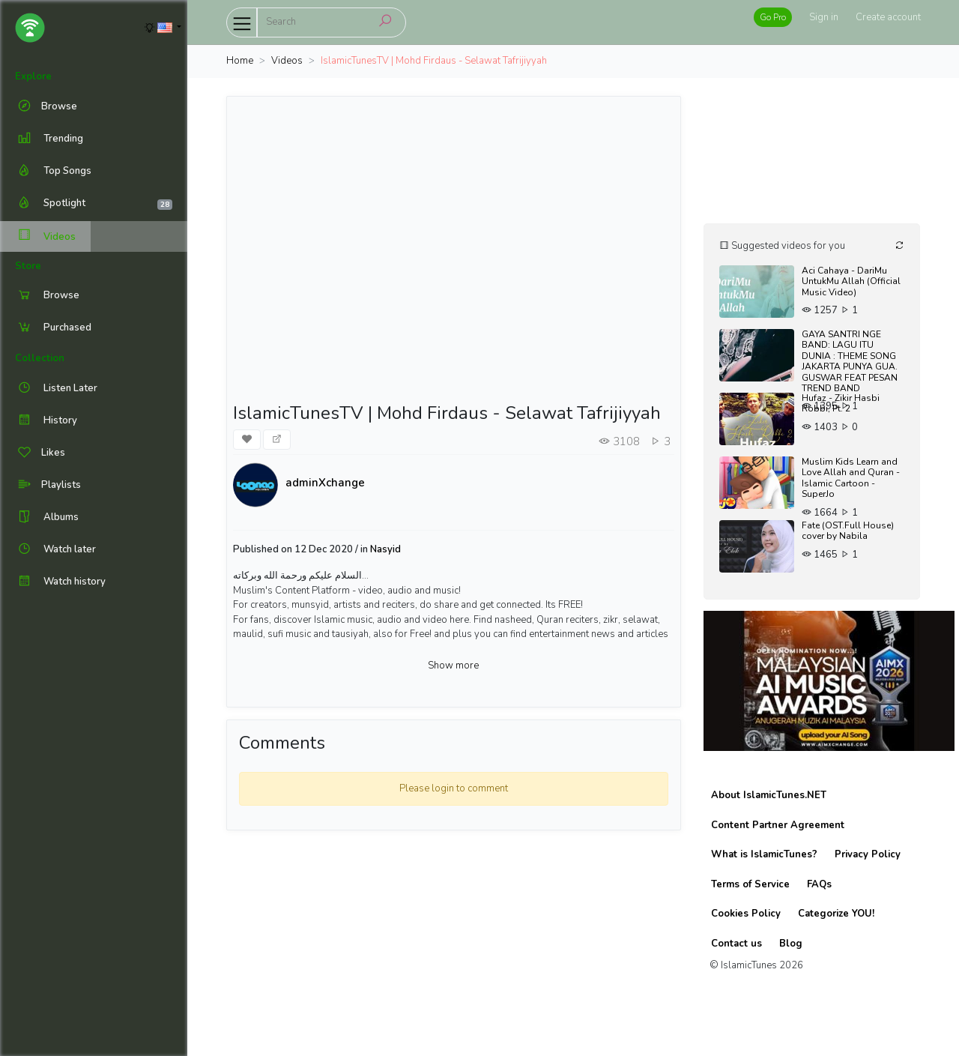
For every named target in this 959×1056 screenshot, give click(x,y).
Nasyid (385, 549)
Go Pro (773, 17)
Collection (39, 358)
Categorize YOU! (836, 913)
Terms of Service (750, 884)
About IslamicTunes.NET (768, 795)
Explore (33, 76)
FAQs (819, 884)
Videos (45, 236)
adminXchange (325, 482)
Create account (888, 17)
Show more (453, 665)
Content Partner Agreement (777, 825)
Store (28, 266)
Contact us (736, 943)
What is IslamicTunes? (764, 854)
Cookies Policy (746, 913)
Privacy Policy (868, 854)
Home (239, 60)
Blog (790, 943)
